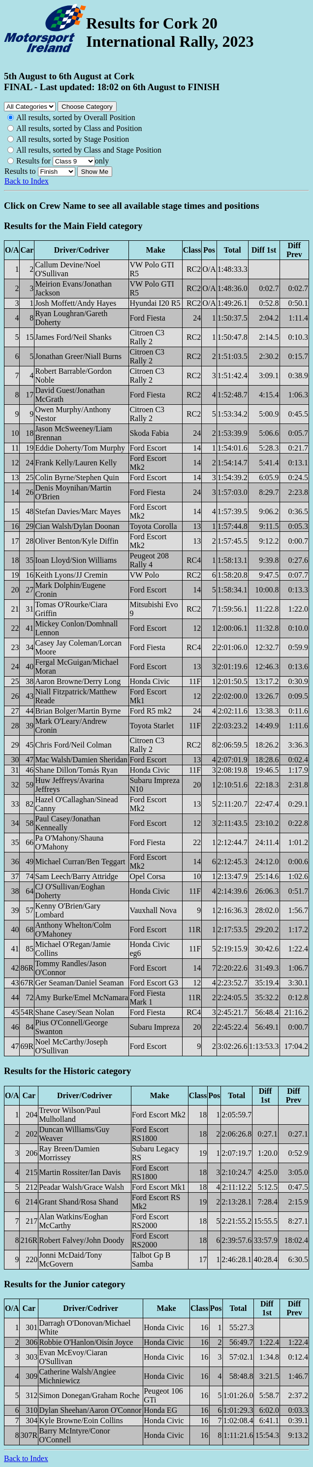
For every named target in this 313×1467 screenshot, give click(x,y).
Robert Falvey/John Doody (81, 1240)
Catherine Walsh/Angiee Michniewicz (77, 1376)
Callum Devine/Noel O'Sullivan (67, 269)
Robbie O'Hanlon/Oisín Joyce (86, 1342)
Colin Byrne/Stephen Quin (77, 477)
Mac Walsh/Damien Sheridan (81, 759)
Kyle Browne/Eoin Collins (81, 1420)
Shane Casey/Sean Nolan (74, 1012)
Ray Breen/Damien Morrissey (69, 1153)
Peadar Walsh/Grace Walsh (81, 1187)
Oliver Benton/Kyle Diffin (76, 541)
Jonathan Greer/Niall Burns (78, 356)
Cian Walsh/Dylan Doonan (77, 526)
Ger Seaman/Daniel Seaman (79, 982)
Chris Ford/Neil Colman (73, 745)
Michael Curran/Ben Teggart (80, 861)
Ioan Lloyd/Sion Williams (76, 560)
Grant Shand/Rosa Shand (78, 1202)
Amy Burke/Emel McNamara (81, 997)
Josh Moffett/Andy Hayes (75, 303)
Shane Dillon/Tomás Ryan (76, 770)
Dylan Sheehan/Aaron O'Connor (90, 1410)
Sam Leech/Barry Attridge (76, 876)
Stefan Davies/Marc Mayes (78, 511)
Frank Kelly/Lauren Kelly (76, 462)
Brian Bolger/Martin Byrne (78, 711)
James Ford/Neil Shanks (73, 337)
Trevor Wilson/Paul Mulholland (69, 1114)
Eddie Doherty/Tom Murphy (80, 448)
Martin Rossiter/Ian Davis (80, 1172)
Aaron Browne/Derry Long (78, 681)
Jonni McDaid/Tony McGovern (70, 1259)
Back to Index (26, 181)
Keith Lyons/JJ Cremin (71, 575)
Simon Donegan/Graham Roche (89, 1395)
